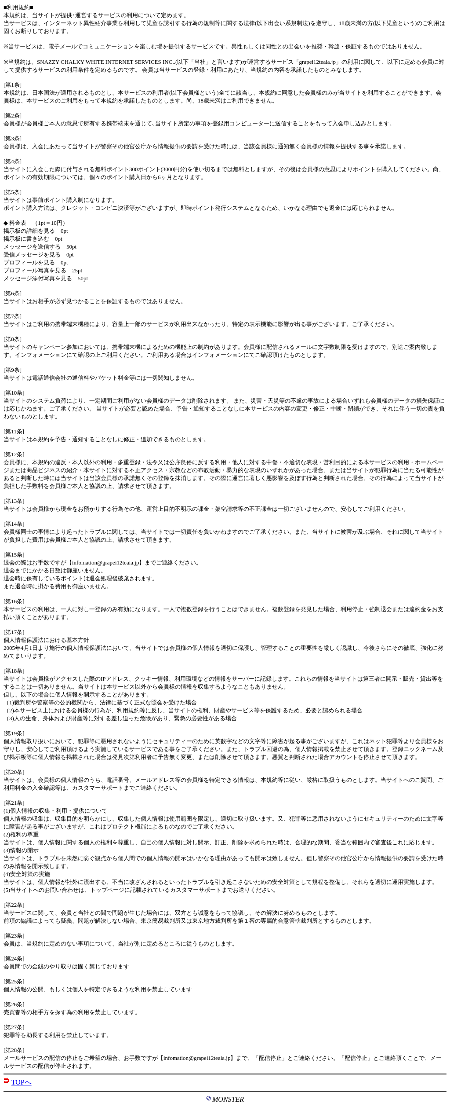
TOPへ (21, 1082)
